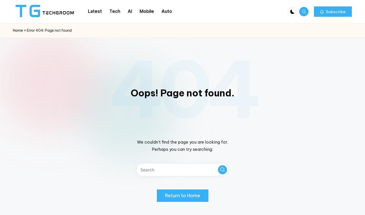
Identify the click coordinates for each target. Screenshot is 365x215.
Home (18, 30)
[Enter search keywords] (182, 169)
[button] (333, 11)
